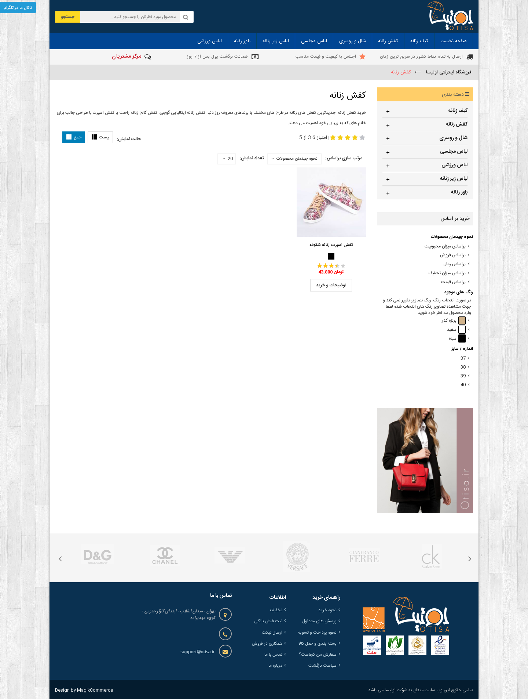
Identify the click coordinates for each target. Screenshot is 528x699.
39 (463, 376)
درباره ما (275, 665)
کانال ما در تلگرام (18, 7)
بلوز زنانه (459, 192)
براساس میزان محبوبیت (445, 246)
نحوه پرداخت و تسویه (317, 632)
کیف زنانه (457, 110)
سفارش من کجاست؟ (318, 654)
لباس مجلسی (453, 151)
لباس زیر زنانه (453, 178)
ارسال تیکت (272, 632)
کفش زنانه (456, 124)
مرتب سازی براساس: (343, 158)
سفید (456, 330)
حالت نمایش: (129, 139)
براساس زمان (454, 264)
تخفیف (276, 610)
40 (463, 385)
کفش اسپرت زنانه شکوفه (331, 245)
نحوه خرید (327, 610)
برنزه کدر (454, 321)
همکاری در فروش (267, 643)
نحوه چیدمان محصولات (297, 158)
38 (463, 367)
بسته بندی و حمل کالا (317, 643)
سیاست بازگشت (322, 665)
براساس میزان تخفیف (447, 273)
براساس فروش (453, 255)
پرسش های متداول (319, 621)
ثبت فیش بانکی (268, 621)
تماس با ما (273, 654)
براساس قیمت (453, 282)
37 (463, 358)
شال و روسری (453, 138)
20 (228, 159)
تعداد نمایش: (251, 158)
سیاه (457, 339)
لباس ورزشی (454, 165)
